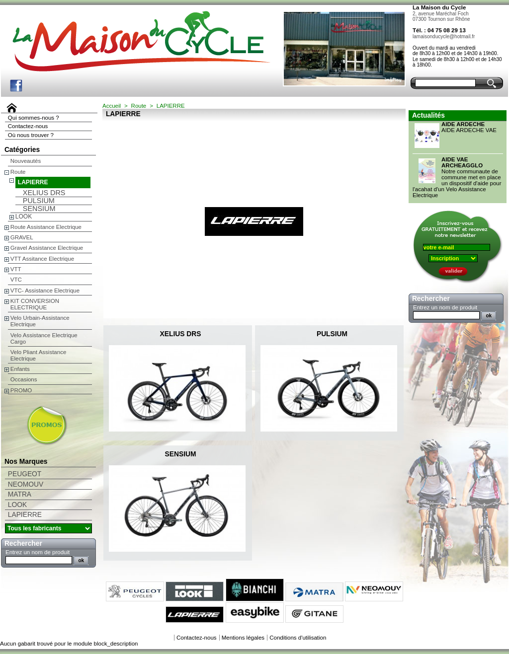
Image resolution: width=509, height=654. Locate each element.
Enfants (20, 369)
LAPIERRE (33, 182)
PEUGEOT (24, 474)
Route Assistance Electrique (46, 227)
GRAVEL (21, 237)
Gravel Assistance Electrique (46, 248)
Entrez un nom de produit (37, 552)
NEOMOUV (25, 484)
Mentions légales (243, 638)
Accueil (111, 106)
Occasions (23, 379)
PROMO (21, 390)
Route (18, 172)
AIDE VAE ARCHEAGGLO (462, 162)
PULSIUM (39, 201)
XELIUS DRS (44, 193)
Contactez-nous (28, 126)
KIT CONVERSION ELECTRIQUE (34, 304)
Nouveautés (25, 161)
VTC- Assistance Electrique (45, 290)
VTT (15, 269)
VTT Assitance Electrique (42, 259)
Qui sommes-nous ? (33, 118)
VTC (16, 280)
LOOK (23, 216)
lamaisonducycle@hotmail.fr (444, 36)
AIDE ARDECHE (463, 124)
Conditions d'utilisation (297, 638)
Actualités (428, 115)
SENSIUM (39, 209)
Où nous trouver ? (31, 135)
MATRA (19, 494)
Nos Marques (26, 461)
